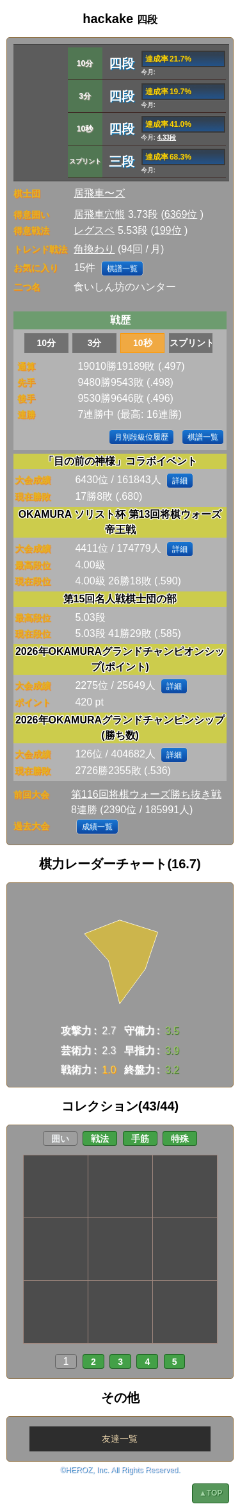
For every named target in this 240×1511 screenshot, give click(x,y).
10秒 (142, 343)
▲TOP (210, 1493)
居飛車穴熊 (99, 214)
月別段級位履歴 (141, 437)
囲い (60, 1139)
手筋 (140, 1139)
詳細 (180, 480)
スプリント (191, 343)
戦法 (100, 1139)
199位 (168, 230)
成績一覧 (97, 826)
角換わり (94, 249)
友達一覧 (120, 1438)
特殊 (180, 1139)
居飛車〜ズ (99, 193)
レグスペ (94, 230)
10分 (46, 343)
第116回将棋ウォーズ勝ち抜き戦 (146, 794)
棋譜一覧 (122, 268)
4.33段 (166, 137)
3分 (95, 343)
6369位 (181, 214)
